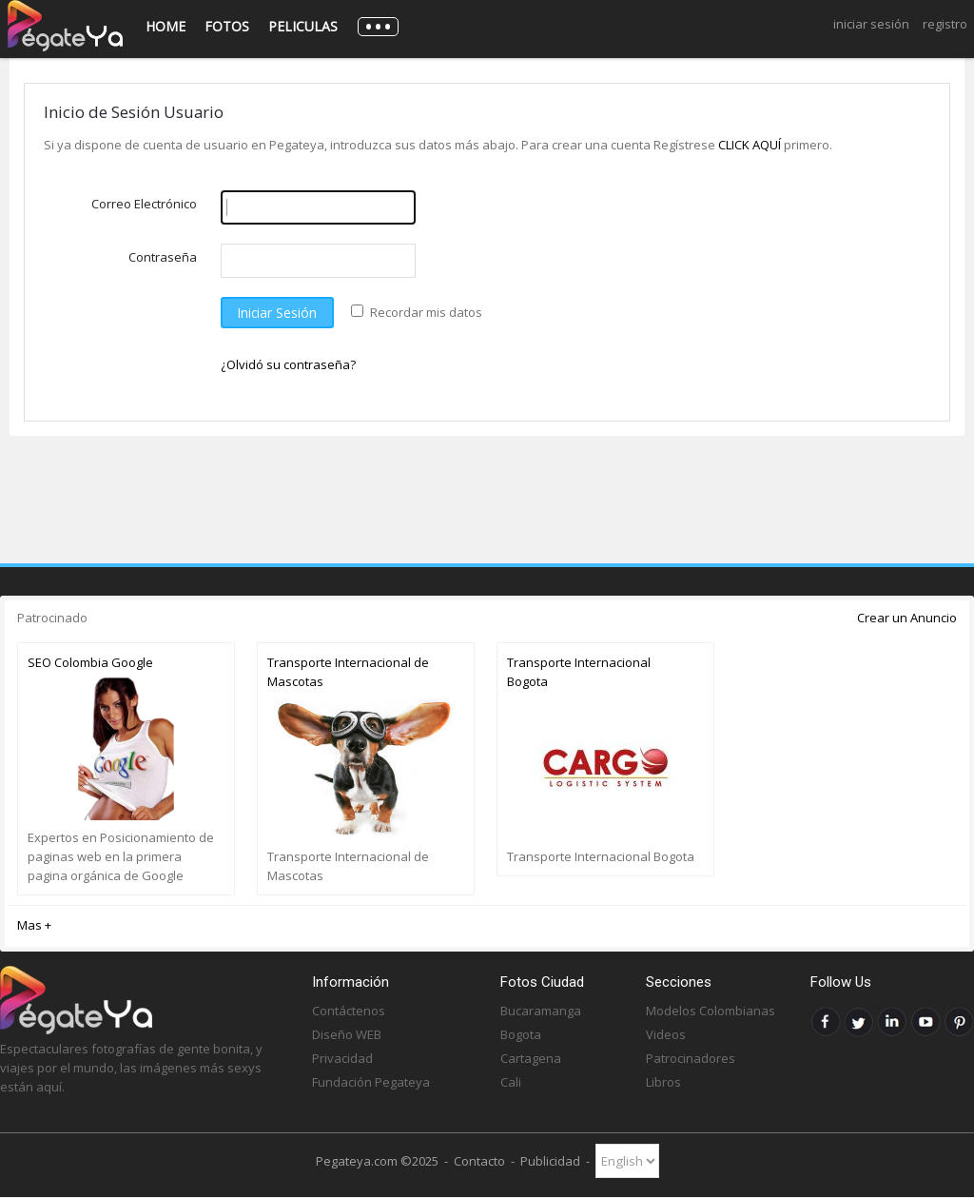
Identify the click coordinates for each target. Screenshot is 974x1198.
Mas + (34, 924)
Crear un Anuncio (907, 617)
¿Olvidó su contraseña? (288, 364)
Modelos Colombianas (710, 1010)
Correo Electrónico (144, 203)
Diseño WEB (346, 1034)
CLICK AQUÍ (751, 144)
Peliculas (303, 26)
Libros (663, 1081)
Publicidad (550, 1160)
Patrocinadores (690, 1058)
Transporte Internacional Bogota (579, 672)
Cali (510, 1081)
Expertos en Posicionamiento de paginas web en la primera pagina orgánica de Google (121, 856)
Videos (666, 1034)
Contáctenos (348, 1010)
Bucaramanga (540, 1010)
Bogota (520, 1034)
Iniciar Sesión (871, 23)
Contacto (479, 1160)
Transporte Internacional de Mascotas (348, 672)
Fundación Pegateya (371, 1081)
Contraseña (162, 256)
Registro (945, 23)
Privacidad (342, 1058)
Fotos (227, 26)
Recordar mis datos (426, 312)
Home (165, 26)
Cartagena (530, 1058)
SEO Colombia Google (90, 662)
